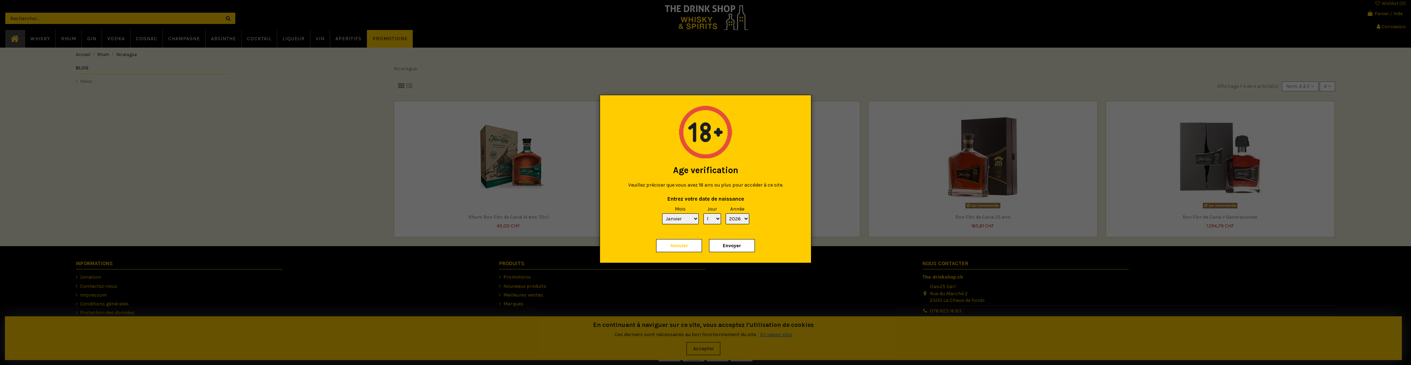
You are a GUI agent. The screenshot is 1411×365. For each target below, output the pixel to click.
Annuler (679, 246)
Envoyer (732, 246)
